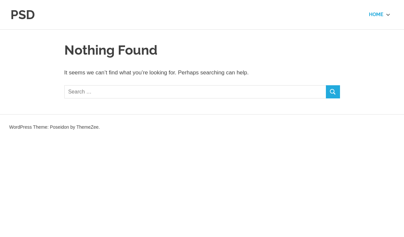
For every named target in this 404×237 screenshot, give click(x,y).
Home (379, 14)
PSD (23, 14)
